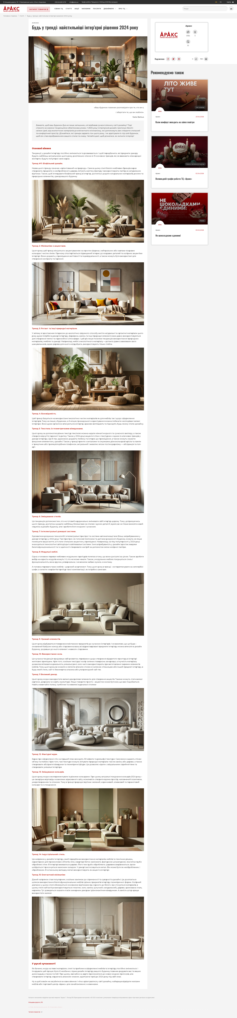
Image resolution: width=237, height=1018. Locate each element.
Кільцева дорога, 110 (11, 2)
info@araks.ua (73, 2)
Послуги (97, 9)
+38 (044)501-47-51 (60, 2)
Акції (76, 9)
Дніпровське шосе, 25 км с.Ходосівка (33, 2)
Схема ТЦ (58, 9)
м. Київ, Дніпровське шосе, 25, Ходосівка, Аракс (45, 1007)
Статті (69, 9)
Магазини (86, 9)
